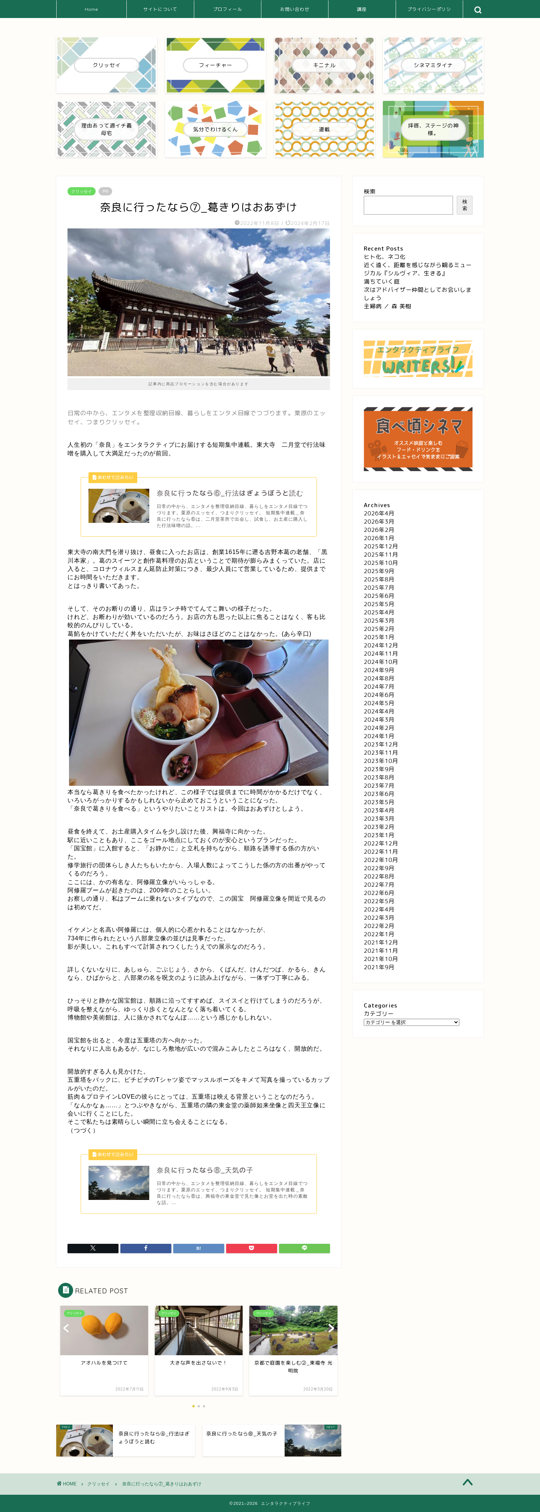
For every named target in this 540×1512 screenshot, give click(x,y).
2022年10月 (381, 860)
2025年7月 (379, 588)
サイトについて (160, 9)
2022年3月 (379, 918)
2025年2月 (379, 629)
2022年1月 (379, 934)
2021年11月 (381, 951)
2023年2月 (379, 827)
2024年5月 (379, 703)
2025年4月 (379, 612)
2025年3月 (379, 621)
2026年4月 (379, 513)
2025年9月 (379, 571)
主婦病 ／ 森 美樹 (387, 306)
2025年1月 (379, 637)
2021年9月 (379, 967)
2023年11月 (381, 753)
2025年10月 (381, 563)
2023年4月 (379, 810)
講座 (362, 9)
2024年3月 (379, 720)
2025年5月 (379, 604)
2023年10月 (381, 761)
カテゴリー (379, 1014)
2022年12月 (381, 843)
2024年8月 (379, 678)
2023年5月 (379, 802)
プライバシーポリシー (429, 12)
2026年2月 (379, 530)
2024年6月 (379, 695)
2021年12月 (381, 942)
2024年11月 (381, 654)
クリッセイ (81, 191)
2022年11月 (381, 852)
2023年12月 (381, 744)
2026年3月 (379, 522)
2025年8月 (379, 579)
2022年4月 (379, 909)
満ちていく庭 (382, 281)
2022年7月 (379, 885)
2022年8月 (379, 876)
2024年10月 (381, 662)
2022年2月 (379, 926)
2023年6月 (379, 794)
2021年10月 (381, 959)
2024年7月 (379, 687)
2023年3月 (379, 819)
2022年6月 (379, 893)
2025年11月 (381, 555)
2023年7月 (379, 786)
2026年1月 (379, 538)
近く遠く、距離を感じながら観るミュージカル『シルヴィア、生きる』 (418, 269)
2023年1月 (379, 835)
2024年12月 (381, 645)
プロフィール (227, 9)
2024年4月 (379, 711)
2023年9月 (379, 769)
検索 (370, 191)
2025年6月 (379, 596)
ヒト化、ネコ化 (385, 257)
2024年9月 (379, 670)
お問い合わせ (294, 9)
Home (91, 9)
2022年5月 (379, 901)
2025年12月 (381, 546)
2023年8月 (379, 777)
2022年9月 (379, 868)
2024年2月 (379, 728)
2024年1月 (379, 736)
